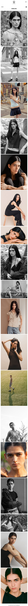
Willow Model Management (14, 2)
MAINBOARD (18, 605)
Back (2, 6)
